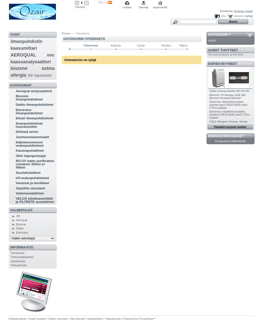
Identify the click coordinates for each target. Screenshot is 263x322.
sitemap (143, 7)
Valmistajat (21, 210)
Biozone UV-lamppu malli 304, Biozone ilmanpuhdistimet (227, 96)
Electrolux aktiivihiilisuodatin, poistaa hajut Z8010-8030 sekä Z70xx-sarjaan (228, 104)
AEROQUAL (23, 55)
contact (127, 7)
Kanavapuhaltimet (30, 150)
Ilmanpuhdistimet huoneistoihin (29, 125)
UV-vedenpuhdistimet (32, 178)
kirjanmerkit (160, 7)
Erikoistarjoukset (226, 136)
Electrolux (22, 232)
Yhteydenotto (19, 265)
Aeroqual (21, 220)
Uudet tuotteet (223, 50)
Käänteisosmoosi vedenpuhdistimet (30, 143)
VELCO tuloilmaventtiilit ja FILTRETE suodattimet (35, 200)
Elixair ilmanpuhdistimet (34, 118)
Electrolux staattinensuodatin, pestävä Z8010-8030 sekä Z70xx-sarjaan (229, 114)
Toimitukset (17, 252)
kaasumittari (24, 48)
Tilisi (223, 16)
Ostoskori (218, 34)
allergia (18, 75)
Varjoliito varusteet (30, 188)
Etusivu (66, 33)
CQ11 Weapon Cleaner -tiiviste (228, 121)
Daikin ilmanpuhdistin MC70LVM (229, 90)
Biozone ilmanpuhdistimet (29, 97)
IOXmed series (27, 132)
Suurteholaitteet (28, 173)
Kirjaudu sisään (243, 11)
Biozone (21, 224)
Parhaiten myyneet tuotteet (230, 127)
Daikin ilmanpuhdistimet (34, 104)
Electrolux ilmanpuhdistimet (29, 111)
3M (30, 75)
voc (51, 55)
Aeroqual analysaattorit (34, 91)
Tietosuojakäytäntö (22, 256)
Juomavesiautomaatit (32, 137)
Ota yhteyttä (77, 318)
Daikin (20, 228)
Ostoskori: (239, 16)
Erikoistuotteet (17, 318)
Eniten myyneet (222, 64)
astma (48, 68)
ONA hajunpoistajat (31, 156)
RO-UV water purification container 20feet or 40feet (35, 164)
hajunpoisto (43, 75)
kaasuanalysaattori (31, 61)
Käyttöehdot (18, 261)
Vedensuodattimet (30, 193)
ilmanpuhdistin (26, 41)
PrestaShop (146, 318)
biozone (19, 68)
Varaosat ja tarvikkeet (32, 183)
